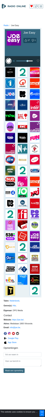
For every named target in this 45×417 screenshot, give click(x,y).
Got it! (42, 413)
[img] (41, 6)
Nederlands (14, 301)
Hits (14, 306)
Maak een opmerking (14, 371)
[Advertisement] (22, 16)
